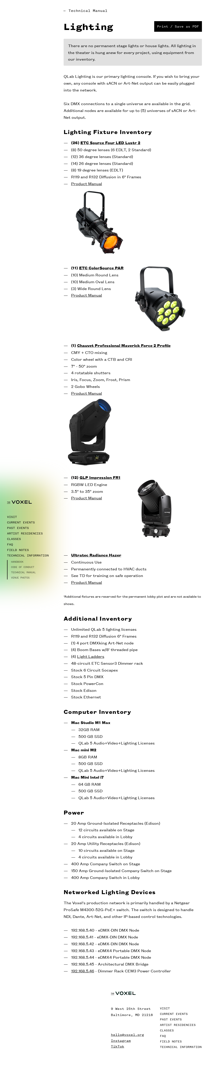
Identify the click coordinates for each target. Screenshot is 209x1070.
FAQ (10, 544)
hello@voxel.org (127, 1035)
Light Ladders (90, 656)
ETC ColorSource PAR (101, 267)
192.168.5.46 (82, 970)
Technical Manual (23, 572)
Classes (14, 539)
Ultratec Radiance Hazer (96, 555)
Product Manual (86, 183)
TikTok (117, 1046)
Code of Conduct (22, 567)
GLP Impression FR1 (100, 477)
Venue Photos (20, 577)
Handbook (17, 562)
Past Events (18, 528)
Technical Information (28, 555)
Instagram (121, 1040)
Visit (12, 517)
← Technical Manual (85, 10)
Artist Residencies (25, 533)
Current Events (21, 522)
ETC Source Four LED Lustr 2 (110, 142)
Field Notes (18, 550)
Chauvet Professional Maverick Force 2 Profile (124, 345)
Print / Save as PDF (178, 26)
